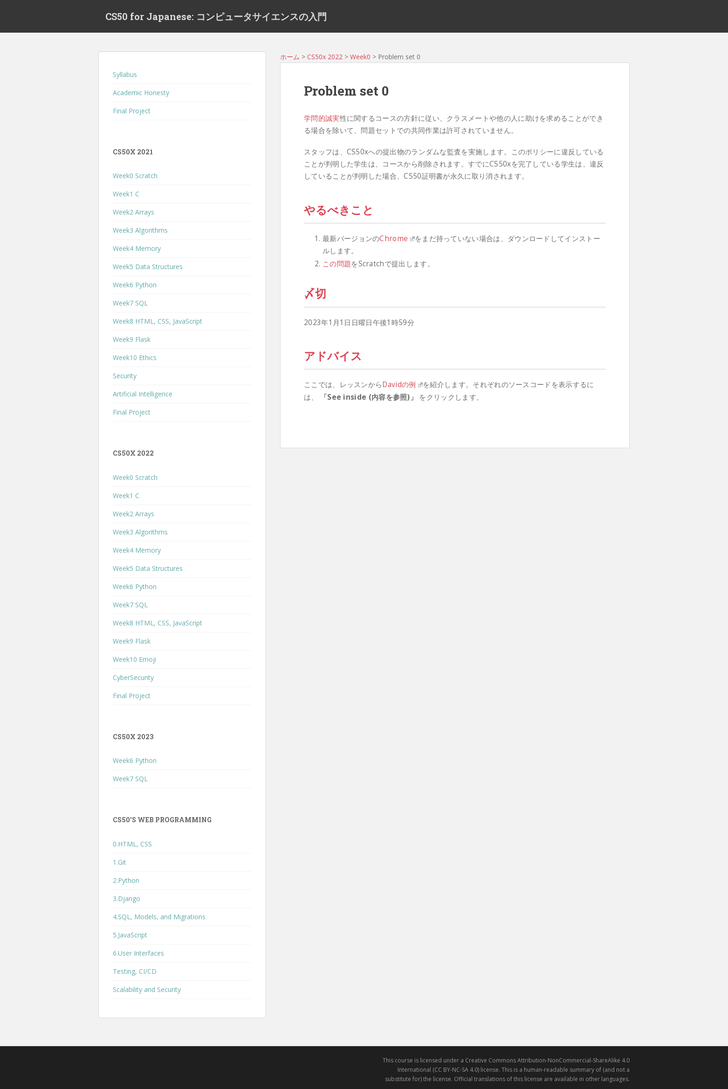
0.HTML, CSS (132, 843)
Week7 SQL (130, 302)
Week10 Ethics (135, 357)
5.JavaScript (130, 934)
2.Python (126, 880)
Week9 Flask (132, 339)
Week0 (360, 56)
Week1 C (126, 193)
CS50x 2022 (325, 56)
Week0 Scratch (135, 175)
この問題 (337, 264)
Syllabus (125, 74)
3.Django (126, 898)
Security (125, 375)
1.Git (119, 862)
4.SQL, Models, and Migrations (159, 916)
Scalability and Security (147, 989)
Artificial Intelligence (142, 393)
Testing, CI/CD (135, 971)
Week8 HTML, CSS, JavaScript (157, 321)
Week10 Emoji (134, 659)
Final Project (132, 110)
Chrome (396, 238)
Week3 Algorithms (140, 230)
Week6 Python (135, 284)
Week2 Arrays (133, 212)
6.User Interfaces (138, 953)
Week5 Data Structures (148, 266)
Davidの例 (402, 384)
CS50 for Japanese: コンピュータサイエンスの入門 (216, 16)
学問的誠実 (322, 118)
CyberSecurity (133, 677)
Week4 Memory (137, 248)
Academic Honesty (141, 92)
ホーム (290, 56)
